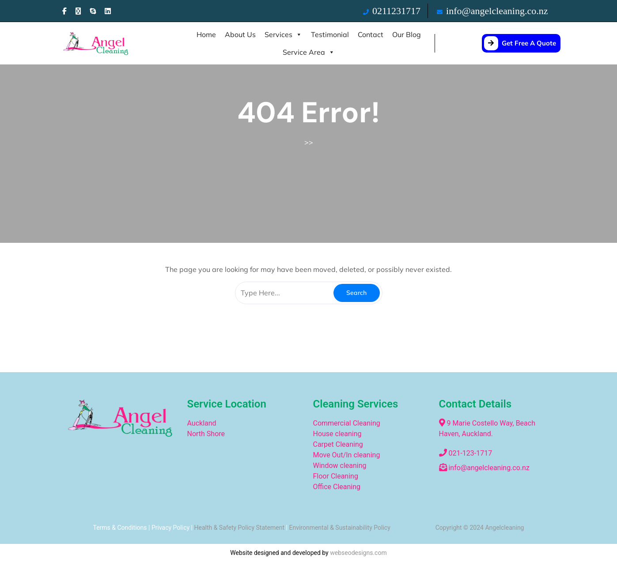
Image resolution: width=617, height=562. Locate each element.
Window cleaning (340, 465)
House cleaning (337, 434)
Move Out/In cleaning (346, 455)
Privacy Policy (170, 527)
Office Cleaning (337, 487)
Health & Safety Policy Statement (239, 527)
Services (283, 34)
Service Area (309, 52)
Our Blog (406, 34)
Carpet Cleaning (338, 444)
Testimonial (330, 34)
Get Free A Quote (520, 43)
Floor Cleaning (335, 476)
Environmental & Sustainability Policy (339, 527)
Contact (370, 34)
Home (206, 34)
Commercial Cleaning (347, 423)
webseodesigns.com (358, 552)
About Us (240, 34)
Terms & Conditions (120, 527)
